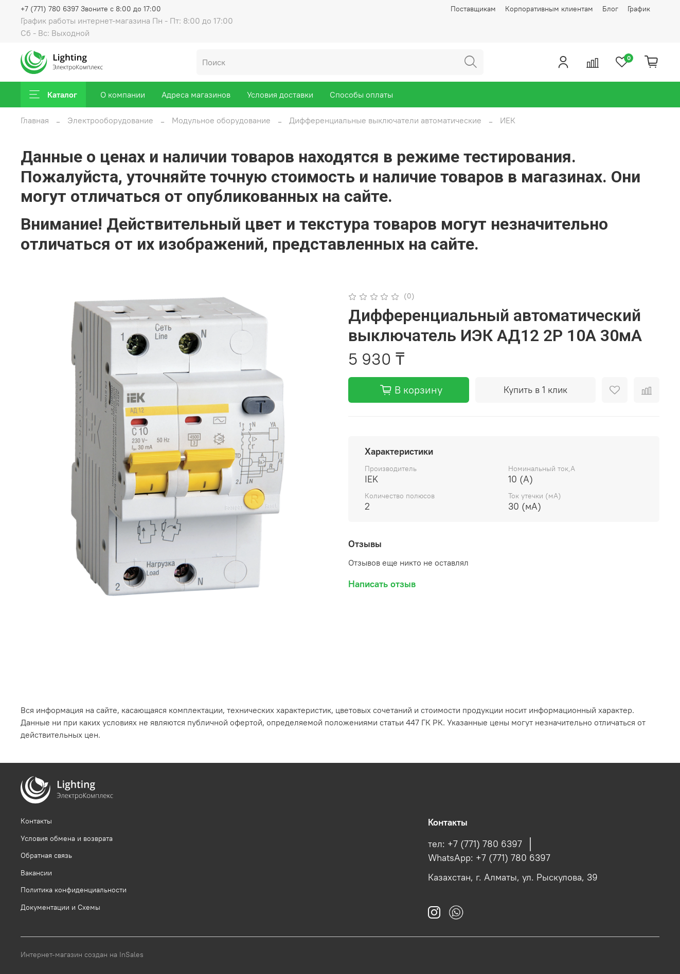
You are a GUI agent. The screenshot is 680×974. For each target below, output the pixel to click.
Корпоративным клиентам (549, 8)
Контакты (36, 821)
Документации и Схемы (60, 907)
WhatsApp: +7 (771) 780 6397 (489, 858)
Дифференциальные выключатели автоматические (385, 120)
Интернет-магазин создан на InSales (82, 954)
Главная (35, 120)
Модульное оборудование (221, 120)
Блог (610, 8)
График (639, 8)
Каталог (53, 94)
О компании (122, 94)
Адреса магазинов (196, 94)
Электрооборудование (110, 120)
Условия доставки (280, 94)
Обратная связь (46, 855)
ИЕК (507, 120)
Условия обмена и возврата (67, 838)
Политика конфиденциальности (74, 889)
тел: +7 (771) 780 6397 (475, 844)
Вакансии (36, 872)
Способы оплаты (361, 94)
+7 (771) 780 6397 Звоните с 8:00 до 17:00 (91, 8)
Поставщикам (473, 8)
